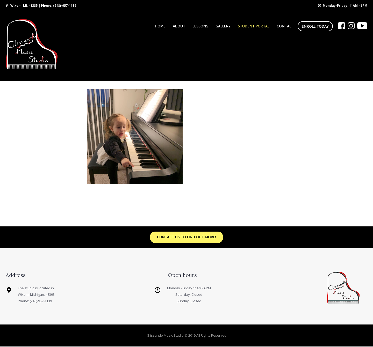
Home (160, 26)
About (179, 26)
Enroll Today (315, 26)
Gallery (223, 26)
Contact (285, 26)
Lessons (200, 26)
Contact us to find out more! (186, 237)
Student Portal (253, 26)
